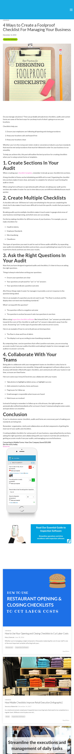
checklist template (25, 173)
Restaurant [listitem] (9, 647)
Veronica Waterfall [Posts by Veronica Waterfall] (11, 706)
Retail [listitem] (7, 716)
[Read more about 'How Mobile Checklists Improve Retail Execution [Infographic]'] (37, 676)
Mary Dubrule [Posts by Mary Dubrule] (9, 637)
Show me (6, 446)
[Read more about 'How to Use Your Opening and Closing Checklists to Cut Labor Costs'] (37, 597)
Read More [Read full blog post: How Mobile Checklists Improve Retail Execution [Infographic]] (66, 720)
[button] (71, 5)
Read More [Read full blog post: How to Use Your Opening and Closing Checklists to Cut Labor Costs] (66, 651)
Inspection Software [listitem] (21, 647)
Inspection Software (10, 39)
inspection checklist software (23, 319)
